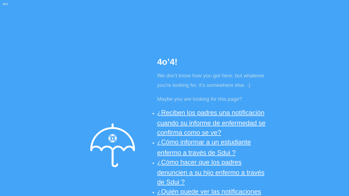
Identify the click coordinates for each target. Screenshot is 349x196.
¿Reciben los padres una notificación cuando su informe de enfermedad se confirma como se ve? (211, 122)
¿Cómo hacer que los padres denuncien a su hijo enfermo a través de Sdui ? (210, 172)
